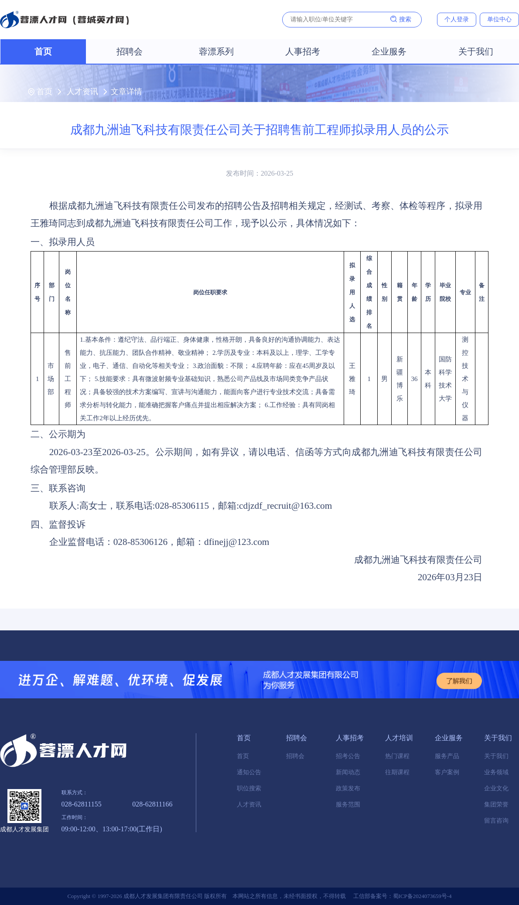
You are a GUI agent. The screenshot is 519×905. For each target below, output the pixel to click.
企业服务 (389, 51)
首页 (43, 51)
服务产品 (447, 756)
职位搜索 (249, 788)
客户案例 (447, 772)
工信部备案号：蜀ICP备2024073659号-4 (402, 896)
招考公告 (348, 756)
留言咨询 (496, 820)
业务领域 (496, 772)
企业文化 (496, 788)
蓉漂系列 (216, 51)
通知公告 (249, 772)
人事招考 (302, 51)
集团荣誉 (496, 804)
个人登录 (456, 19)
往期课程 (397, 772)
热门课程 (397, 756)
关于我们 (475, 51)
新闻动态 (348, 772)
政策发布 (348, 788)
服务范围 (348, 804)
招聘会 (129, 51)
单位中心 (499, 19)
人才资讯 (82, 91)
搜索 (400, 19)
